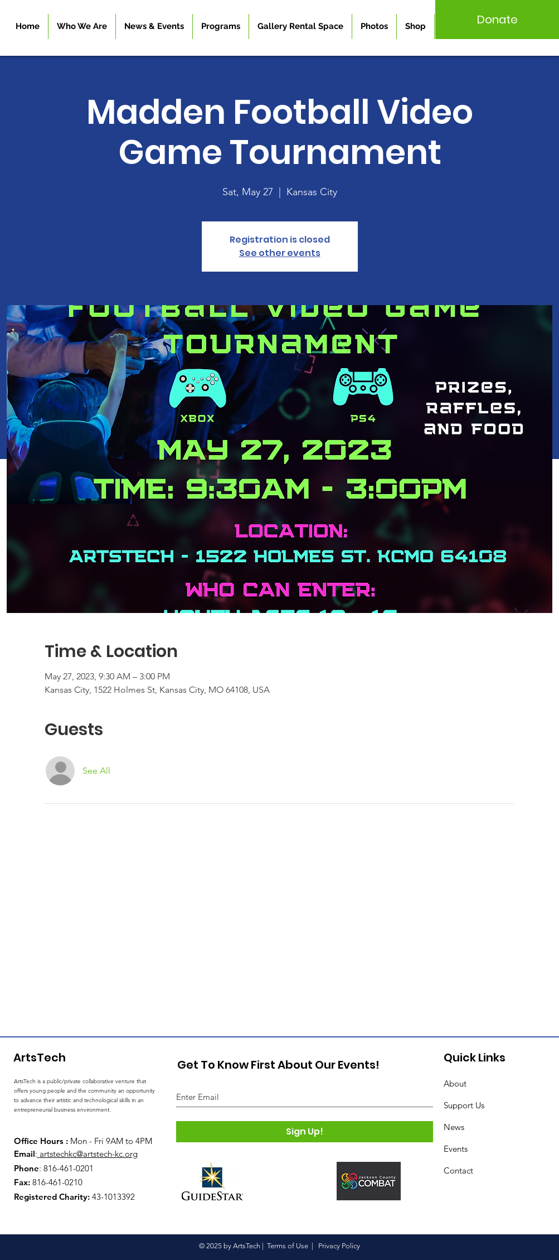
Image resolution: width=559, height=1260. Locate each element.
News (454, 1127)
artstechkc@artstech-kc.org (89, 1153)
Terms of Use (287, 1246)
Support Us (464, 1105)
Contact (458, 1170)
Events (456, 1148)
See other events (279, 253)
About (455, 1083)
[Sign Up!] (304, 1131)
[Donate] (497, 19)
